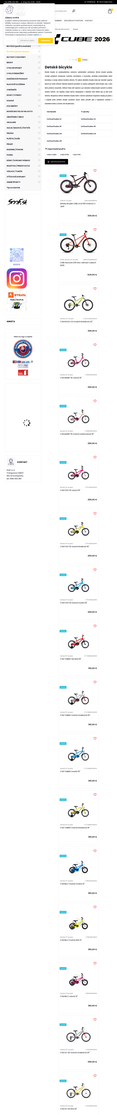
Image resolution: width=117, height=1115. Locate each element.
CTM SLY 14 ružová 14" (90, 843)
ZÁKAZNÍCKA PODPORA (73, 20)
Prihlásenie (91, 2)
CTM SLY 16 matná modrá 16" (60, 843)
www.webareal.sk (68, 1113)
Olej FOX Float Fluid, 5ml (29, 443)
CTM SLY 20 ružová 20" (91, 675)
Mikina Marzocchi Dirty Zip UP (29, 423)
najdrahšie (64, 154)
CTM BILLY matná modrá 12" (59, 560)
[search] (73, 11)
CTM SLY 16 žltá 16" (55, 787)
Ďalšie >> (84, 1049)
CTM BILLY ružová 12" (56, 617)
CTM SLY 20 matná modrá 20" (60, 731)
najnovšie (77, 154)
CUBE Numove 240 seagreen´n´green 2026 (94, 962)
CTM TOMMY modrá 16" (57, 502)
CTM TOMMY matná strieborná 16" (94, 443)
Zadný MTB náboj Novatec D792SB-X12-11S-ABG (28, 403)
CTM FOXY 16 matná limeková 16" (60, 384)
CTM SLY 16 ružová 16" (90, 787)
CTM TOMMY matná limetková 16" (94, 502)
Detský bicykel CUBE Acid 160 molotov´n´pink (60, 206)
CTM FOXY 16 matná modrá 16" (94, 384)
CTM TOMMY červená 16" (58, 443)
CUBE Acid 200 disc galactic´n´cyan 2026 (94, 901)
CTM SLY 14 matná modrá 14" (60, 901)
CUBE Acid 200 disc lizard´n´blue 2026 (93, 1022)
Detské (75, 29)
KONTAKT (89, 20)
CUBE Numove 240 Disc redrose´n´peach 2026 (95, 207)
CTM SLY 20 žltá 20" (55, 675)
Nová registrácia (105, 2)
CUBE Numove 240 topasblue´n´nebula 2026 (61, 1023)
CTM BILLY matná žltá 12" (92, 560)
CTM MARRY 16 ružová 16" (92, 266)
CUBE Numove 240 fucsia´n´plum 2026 (59, 962)
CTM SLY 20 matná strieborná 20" (94, 617)
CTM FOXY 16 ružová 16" (91, 325)
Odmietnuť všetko (27, 40)
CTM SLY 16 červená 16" (91, 731)
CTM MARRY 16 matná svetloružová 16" (56, 325)
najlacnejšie (51, 154)
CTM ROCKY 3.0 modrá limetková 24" (57, 266)
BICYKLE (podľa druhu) (61, 29)
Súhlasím (45, 40)
